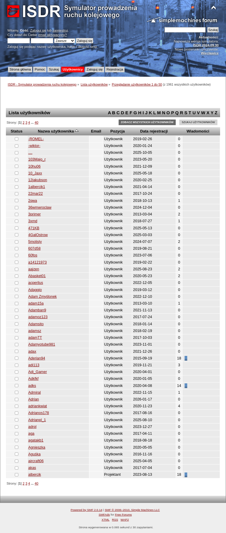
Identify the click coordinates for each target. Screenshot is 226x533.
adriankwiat (37, 406)
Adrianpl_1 (37, 420)
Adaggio (35, 290)
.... (30, 153)
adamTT (35, 338)
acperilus (35, 283)
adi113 (33, 365)
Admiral (34, 392)
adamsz (34, 331)
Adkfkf (33, 379)
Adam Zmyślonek (42, 297)
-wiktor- (34, 146)
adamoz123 (38, 317)
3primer (34, 214)
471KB (33, 228)
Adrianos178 (38, 413)
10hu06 (34, 166)
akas (32, 468)
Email (96, 131)
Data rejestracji (154, 131)
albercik (34, 474)
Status (16, 131)
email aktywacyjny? (52, 35)
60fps (33, 255)
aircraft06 (36, 461)
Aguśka (34, 454)
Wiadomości (198, 131)
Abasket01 (37, 276)
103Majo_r (37, 159)
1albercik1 (36, 187)
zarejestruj (60, 30)
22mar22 (35, 194)
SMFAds (104, 514)
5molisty (35, 242)
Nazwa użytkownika (58, 131)
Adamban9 (37, 310)
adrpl (32, 427)
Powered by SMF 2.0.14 (86, 509)
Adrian (33, 399)
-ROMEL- (36, 139)
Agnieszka (37, 447)
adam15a (36, 303)
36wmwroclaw (39, 207)
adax (32, 351)
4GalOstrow (38, 235)
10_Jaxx (35, 173)
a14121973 (37, 262)
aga (31, 433)
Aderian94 (36, 358)
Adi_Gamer (37, 372)
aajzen (33, 269)
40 (36, 122)
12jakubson (37, 180)
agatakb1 (35, 440)
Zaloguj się (38, 30)
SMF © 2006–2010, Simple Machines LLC (132, 509)
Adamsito (36, 324)
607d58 (34, 248)
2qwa (32, 201)
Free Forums (123, 514)
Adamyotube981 (41, 344)
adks (32, 386)
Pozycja (117, 131)
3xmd (33, 221)
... (33, 122)
